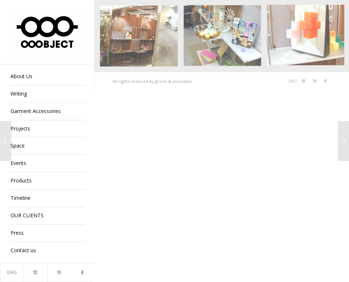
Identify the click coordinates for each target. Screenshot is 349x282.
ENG (12, 272)
